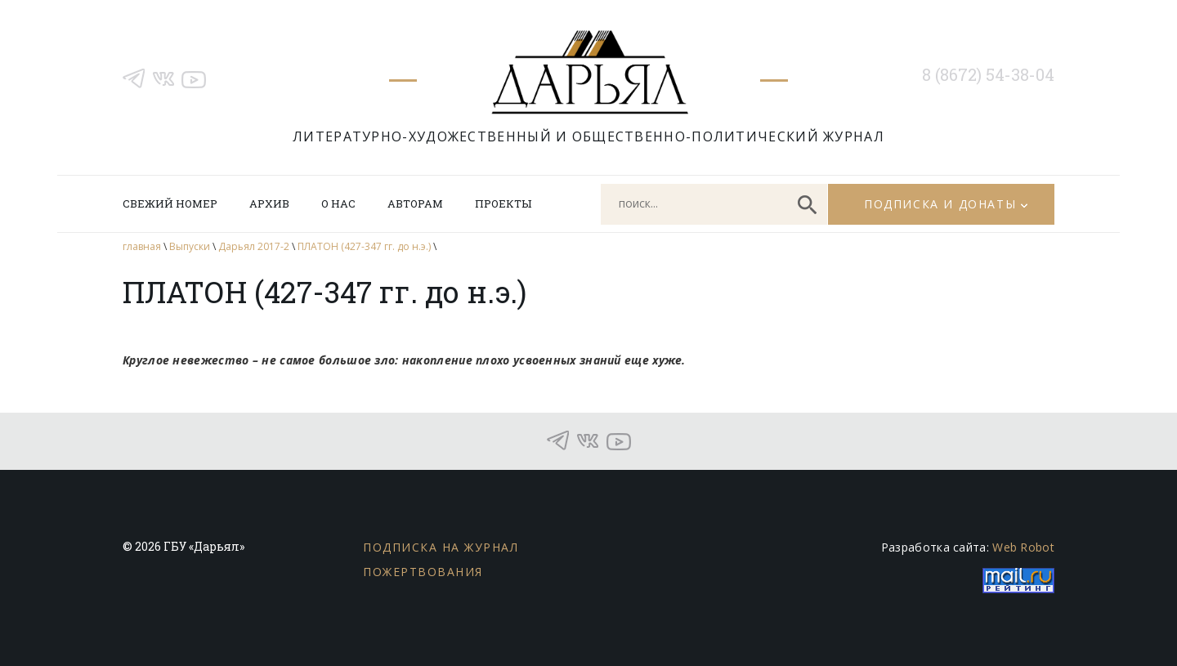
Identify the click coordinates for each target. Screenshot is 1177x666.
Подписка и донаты (940, 204)
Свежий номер (170, 203)
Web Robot (1023, 547)
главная (142, 246)
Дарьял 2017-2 (253, 246)
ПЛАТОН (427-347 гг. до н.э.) (364, 246)
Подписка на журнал (440, 547)
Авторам (415, 203)
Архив (269, 203)
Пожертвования (423, 571)
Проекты (503, 203)
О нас (338, 203)
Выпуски (189, 246)
